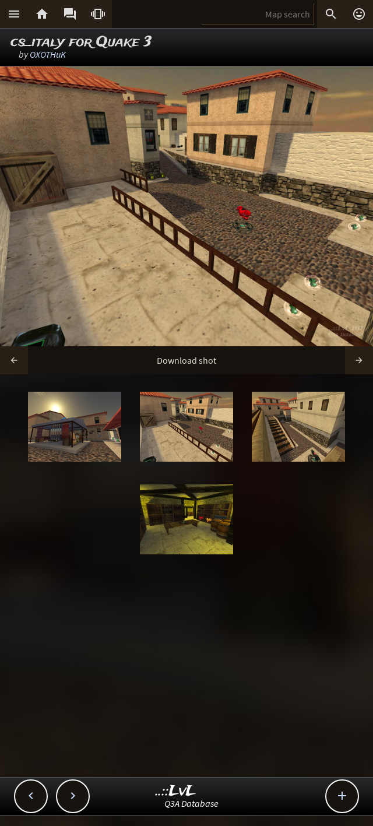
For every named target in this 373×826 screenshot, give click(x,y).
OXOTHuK (48, 54)
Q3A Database (191, 803)
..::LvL (175, 791)
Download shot (186, 360)
